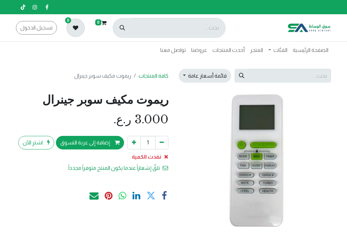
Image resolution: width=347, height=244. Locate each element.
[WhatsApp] (122, 196)
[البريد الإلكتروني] (94, 196)
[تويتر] (151, 196)
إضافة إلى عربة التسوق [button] (90, 142)
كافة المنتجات (153, 76)
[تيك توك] (23, 7)
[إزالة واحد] (161, 142)
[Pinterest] (109, 196)
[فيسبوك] (46, 7)
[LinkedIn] (136, 196)
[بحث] (122, 28)
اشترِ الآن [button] (36, 142)
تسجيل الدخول (36, 27)
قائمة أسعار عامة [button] (207, 76)
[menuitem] (310, 50)
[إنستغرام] (34, 7)
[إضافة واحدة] (134, 142)
